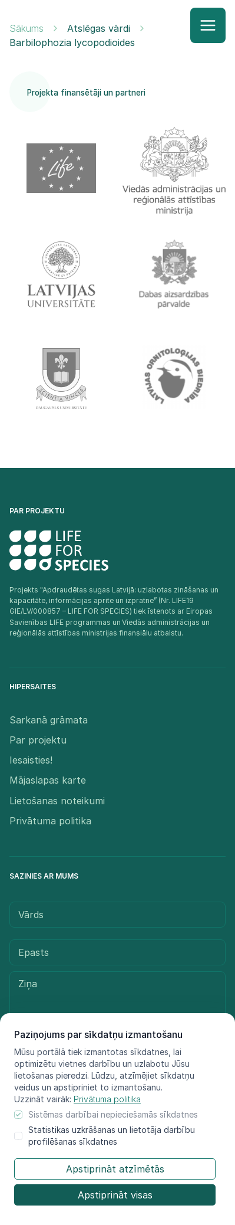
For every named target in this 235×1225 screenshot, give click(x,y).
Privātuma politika (107, 1099)
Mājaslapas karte (47, 780)
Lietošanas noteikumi (57, 801)
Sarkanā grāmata (48, 720)
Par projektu (38, 740)
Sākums (26, 28)
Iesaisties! (30, 760)
